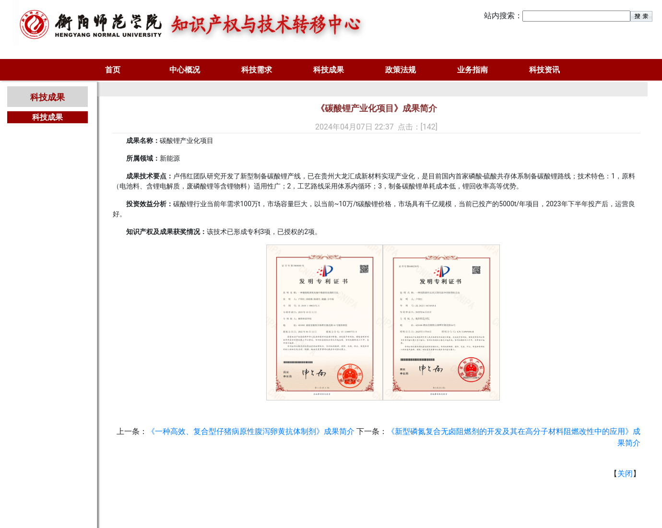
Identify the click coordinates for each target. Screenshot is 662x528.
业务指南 (472, 70)
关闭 (625, 473)
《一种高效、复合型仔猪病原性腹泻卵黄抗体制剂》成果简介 (251, 431)
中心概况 (184, 70)
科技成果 (328, 70)
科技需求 (256, 70)
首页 (112, 70)
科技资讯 (544, 70)
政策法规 (400, 70)
